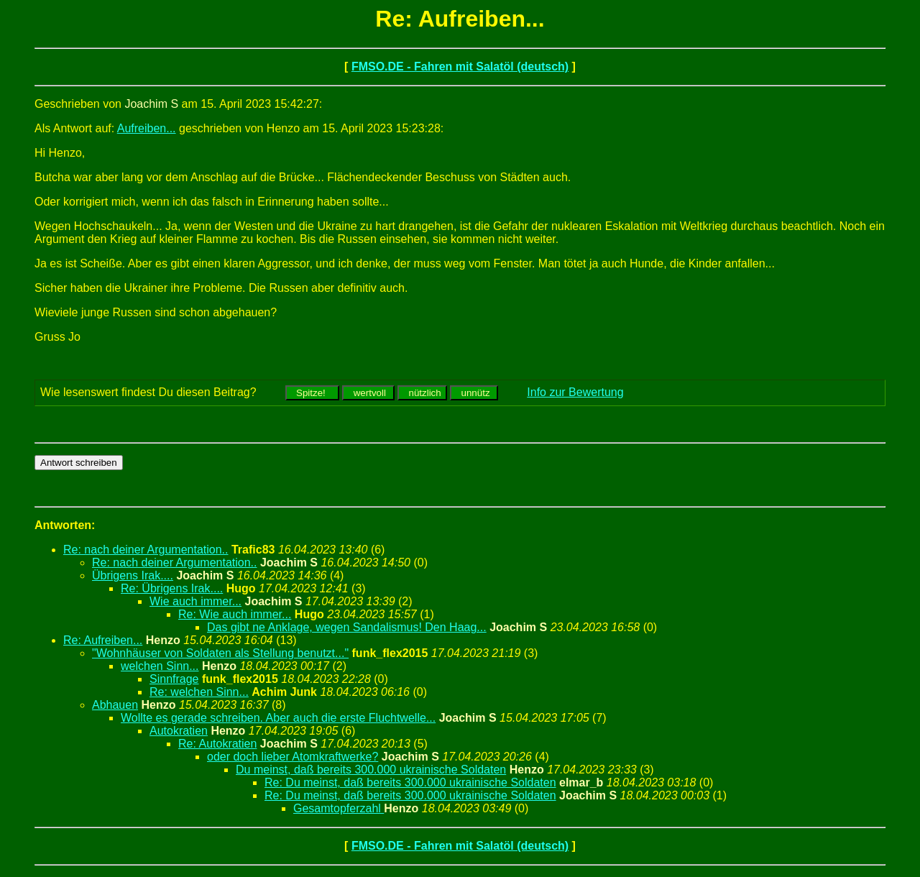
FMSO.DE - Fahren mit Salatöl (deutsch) (460, 66)
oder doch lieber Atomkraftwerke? (292, 756)
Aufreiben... (146, 128)
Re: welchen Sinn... (199, 692)
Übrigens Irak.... (132, 575)
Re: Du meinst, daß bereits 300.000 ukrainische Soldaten (410, 782)
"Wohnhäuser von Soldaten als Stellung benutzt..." (220, 653)
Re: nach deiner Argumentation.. (145, 549)
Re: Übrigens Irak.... (172, 588)
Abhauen (115, 705)
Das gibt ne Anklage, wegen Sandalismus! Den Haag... (347, 627)
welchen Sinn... (160, 666)
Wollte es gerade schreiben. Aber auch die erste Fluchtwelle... (278, 718)
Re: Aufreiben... (102, 640)
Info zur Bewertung (575, 392)
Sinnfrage (174, 679)
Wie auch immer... (196, 601)
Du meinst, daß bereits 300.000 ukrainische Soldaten (371, 769)
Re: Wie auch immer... (234, 614)
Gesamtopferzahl (338, 808)
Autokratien (179, 731)
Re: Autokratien (217, 744)
